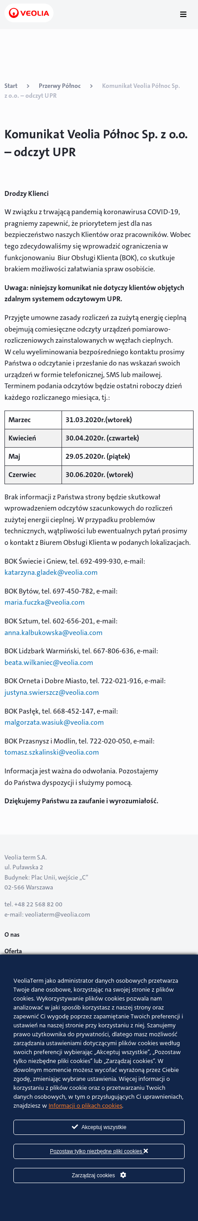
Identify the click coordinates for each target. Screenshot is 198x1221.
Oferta (13, 951)
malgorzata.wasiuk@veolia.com (54, 722)
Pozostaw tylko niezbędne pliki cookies (99, 1151)
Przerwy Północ (60, 86)
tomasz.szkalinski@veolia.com (51, 752)
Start (10, 86)
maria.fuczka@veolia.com (44, 602)
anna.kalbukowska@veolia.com (53, 632)
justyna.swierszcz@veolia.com (51, 692)
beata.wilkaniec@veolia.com (48, 662)
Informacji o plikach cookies (85, 1106)
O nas (12, 934)
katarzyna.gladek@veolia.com (51, 572)
